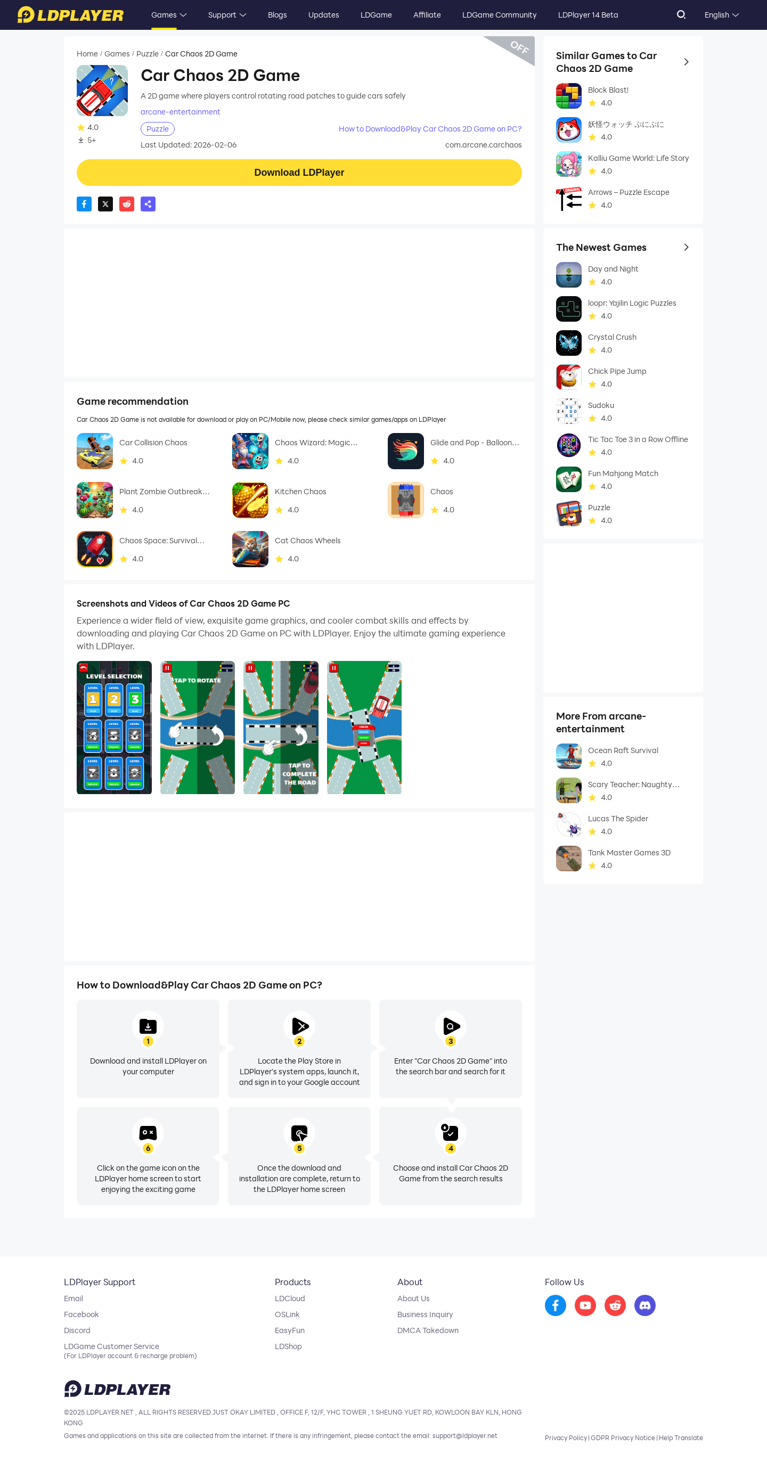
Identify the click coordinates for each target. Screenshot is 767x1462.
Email (73, 1298)
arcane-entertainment (181, 112)
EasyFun (290, 1330)
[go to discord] (645, 1306)
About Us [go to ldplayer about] (413, 1298)
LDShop (288, 1346)
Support (222, 15)
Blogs (277, 15)
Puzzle (147, 54)
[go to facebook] (555, 1306)
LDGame (376, 15)
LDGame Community (499, 15)
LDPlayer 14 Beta (588, 15)
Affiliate (427, 15)
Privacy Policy (566, 1437)
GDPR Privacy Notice (623, 1437)
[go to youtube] (585, 1306)
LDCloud (290, 1298)
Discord (77, 1330)
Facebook (81, 1314)
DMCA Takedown (428, 1330)
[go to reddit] (615, 1306)
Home (87, 54)
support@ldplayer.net (465, 1435)
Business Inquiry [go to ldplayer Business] (425, 1314)
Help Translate (681, 1437)
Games (164, 15)
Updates (323, 15)
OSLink (287, 1314)
